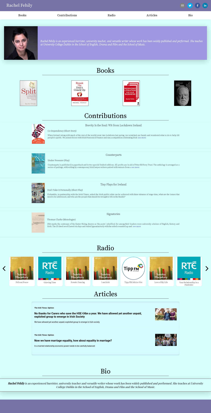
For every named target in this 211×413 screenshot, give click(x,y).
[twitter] (190, 5)
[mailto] (182, 5)
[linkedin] (205, 5)
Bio (190, 15)
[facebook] (197, 5)
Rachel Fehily (19, 5)
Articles (151, 15)
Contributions (67, 15)
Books (22, 15)
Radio (111, 15)
